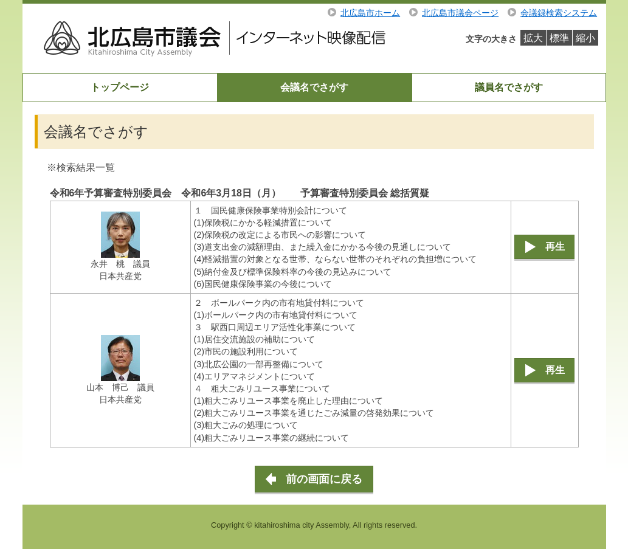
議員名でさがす (509, 87)
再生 (555, 246)
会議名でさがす (314, 87)
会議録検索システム (558, 13)
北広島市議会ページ (460, 13)
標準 (559, 38)
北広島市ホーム (370, 13)
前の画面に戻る (324, 479)
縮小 (585, 38)
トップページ (120, 87)
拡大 (533, 38)
